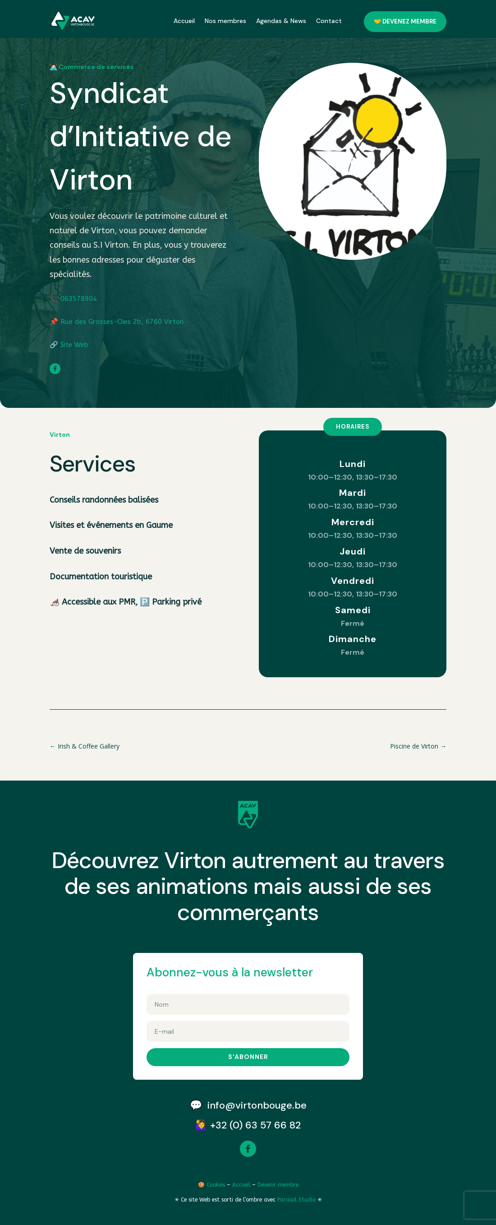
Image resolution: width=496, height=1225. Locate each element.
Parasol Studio (297, 1200)
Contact (329, 21)
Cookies (216, 1185)
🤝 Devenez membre (405, 21)
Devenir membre (278, 1185)
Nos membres (225, 21)
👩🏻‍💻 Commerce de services (92, 67)
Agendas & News (281, 21)
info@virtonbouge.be (257, 1105)
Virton (60, 434)
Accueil (184, 21)
